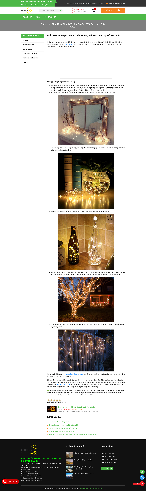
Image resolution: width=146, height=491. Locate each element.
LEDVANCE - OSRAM (30, 53)
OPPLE (25, 62)
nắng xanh (99, 488)
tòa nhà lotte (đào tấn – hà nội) (84, 473)
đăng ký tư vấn (113, 10)
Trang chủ (27, 17)
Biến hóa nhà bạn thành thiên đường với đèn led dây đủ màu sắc (83, 35)
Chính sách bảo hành (109, 462)
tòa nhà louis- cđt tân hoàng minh (85, 453)
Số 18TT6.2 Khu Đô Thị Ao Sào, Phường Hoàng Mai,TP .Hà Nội (84, 3)
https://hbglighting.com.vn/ (74, 374)
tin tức (72, 27)
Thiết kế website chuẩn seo (87, 488)
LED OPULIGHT (51, 17)
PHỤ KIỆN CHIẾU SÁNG (30, 58)
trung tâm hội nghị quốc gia (83, 460)
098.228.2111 (81, 11)
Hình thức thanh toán (109, 459)
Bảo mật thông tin (108, 453)
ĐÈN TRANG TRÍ (28, 45)
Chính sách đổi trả (108, 456)
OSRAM (38, 17)
